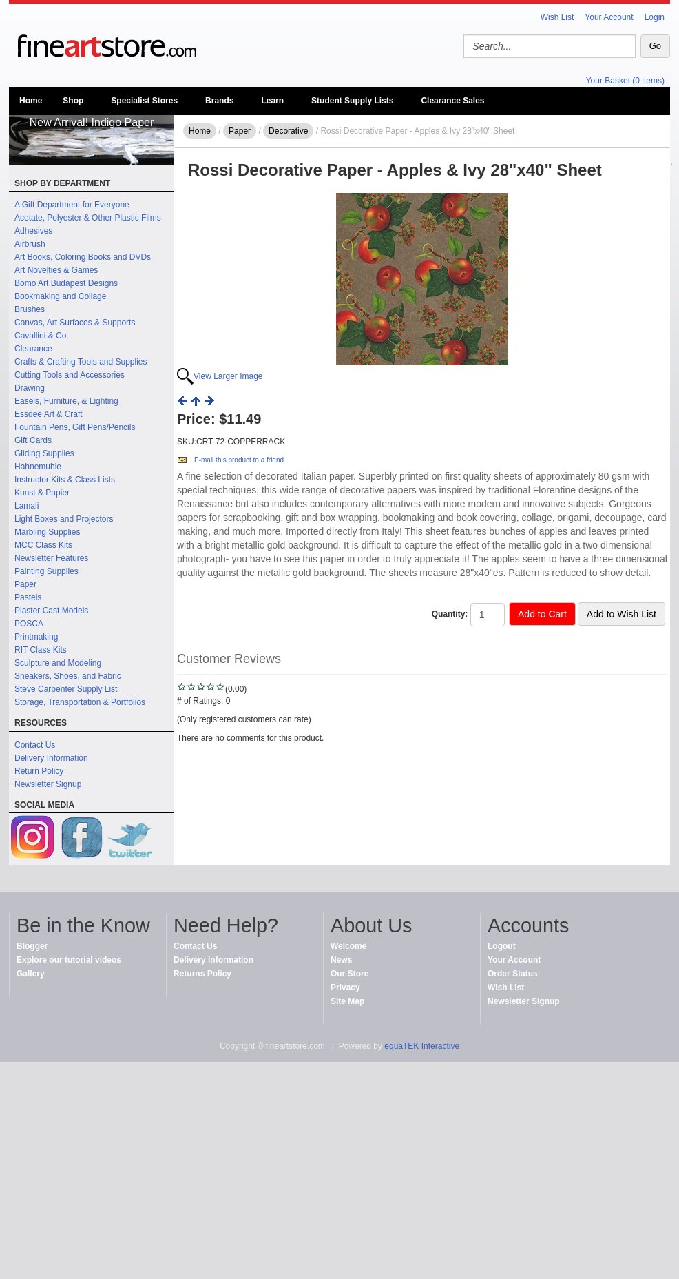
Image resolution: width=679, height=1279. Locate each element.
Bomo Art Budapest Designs (66, 283)
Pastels (27, 597)
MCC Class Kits (43, 545)
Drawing (29, 388)
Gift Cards (33, 440)
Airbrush (29, 244)
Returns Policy (202, 974)
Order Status (513, 974)
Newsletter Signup (47, 784)
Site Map (347, 1001)
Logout (502, 946)
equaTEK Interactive (421, 1046)
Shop (73, 100)
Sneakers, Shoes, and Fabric (67, 676)
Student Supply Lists (352, 100)
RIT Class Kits (40, 650)
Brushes (29, 309)
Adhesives (33, 231)
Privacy (345, 987)
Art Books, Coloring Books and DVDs (82, 257)
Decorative (288, 131)
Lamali (26, 506)
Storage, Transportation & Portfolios (79, 702)
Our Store (349, 974)
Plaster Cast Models (51, 610)
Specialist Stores (144, 100)
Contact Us (34, 745)
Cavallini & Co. (41, 335)
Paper (25, 584)
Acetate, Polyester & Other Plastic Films (87, 218)
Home (30, 100)
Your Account (609, 17)
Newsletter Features (51, 558)
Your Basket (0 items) (625, 80)
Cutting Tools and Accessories (69, 375)
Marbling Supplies (47, 532)
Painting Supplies (46, 571)
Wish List (557, 17)
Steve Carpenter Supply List (65, 689)
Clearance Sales (452, 100)
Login (655, 17)
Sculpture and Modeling (57, 663)
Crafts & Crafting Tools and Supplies (80, 362)
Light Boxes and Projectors (63, 519)
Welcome (348, 946)
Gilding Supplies (44, 453)
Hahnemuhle (37, 466)
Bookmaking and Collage (60, 296)
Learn (272, 100)
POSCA (28, 623)
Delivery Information (51, 758)
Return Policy (38, 771)
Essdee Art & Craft (48, 414)
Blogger (32, 946)
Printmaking (36, 637)
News (341, 960)
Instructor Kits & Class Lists (64, 479)
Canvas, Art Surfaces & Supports (74, 322)
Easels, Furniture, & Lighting (66, 401)
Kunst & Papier (42, 493)
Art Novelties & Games (56, 270)
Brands (219, 100)
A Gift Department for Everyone (71, 204)
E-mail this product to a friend (239, 460)
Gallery (31, 974)
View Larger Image (228, 376)
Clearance (33, 349)
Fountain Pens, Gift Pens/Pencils (74, 427)
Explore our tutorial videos (69, 960)
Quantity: (450, 614)
